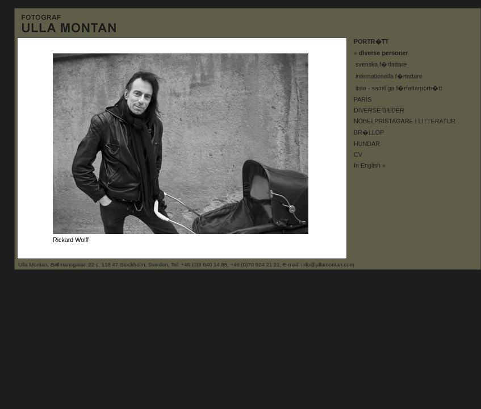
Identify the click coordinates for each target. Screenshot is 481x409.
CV (358, 154)
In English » (370, 165)
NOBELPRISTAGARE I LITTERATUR (404, 121)
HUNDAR (367, 143)
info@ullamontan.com (328, 264)
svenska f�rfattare (381, 64)
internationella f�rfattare (389, 76)
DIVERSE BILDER (379, 110)
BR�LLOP (369, 132)
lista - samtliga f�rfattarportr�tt (398, 88)
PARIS (362, 99)
